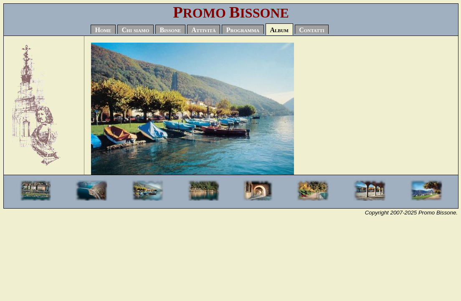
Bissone (170, 30)
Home (103, 30)
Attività (204, 30)
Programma (242, 30)
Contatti (311, 30)
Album (279, 30)
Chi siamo (135, 30)
